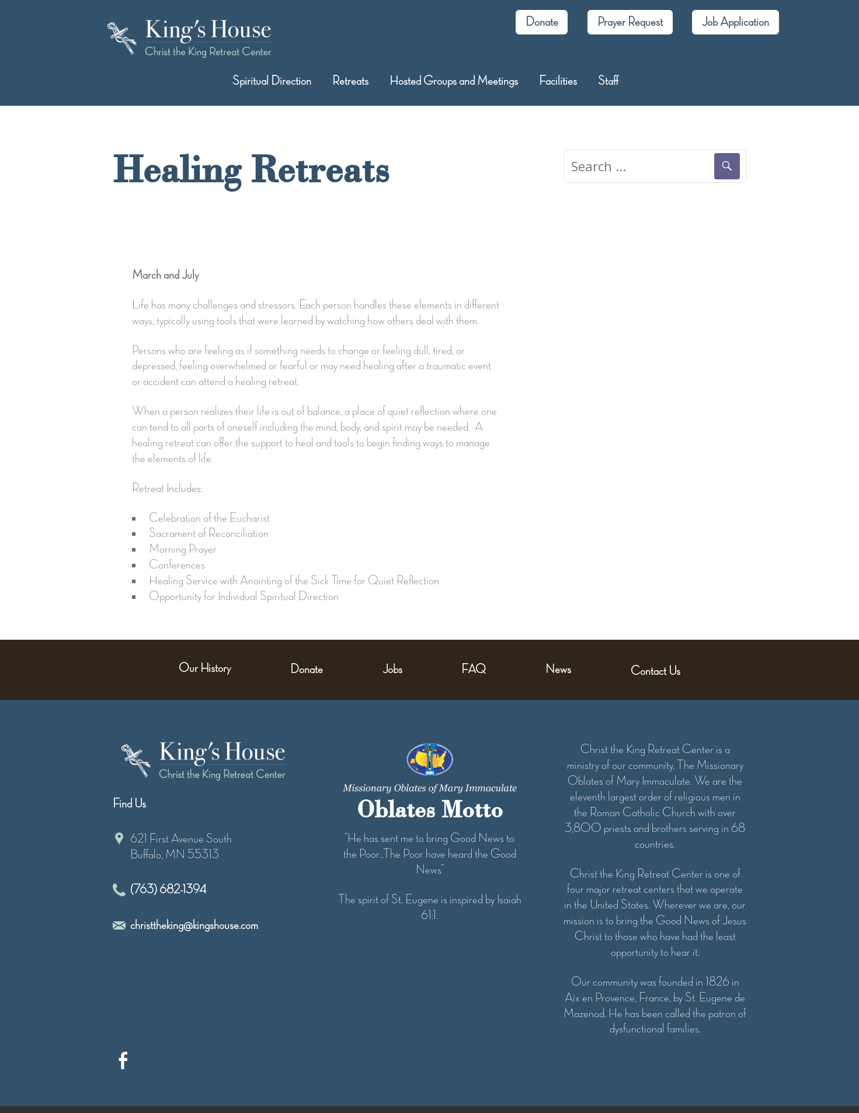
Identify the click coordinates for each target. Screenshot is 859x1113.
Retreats (350, 81)
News (558, 669)
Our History (205, 668)
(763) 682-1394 (168, 889)
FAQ (473, 669)
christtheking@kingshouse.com (194, 925)
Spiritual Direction (271, 81)
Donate (542, 22)
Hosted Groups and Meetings (453, 81)
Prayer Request (630, 22)
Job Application (735, 22)
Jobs (392, 669)
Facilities (558, 81)
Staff (608, 81)
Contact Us (655, 671)
